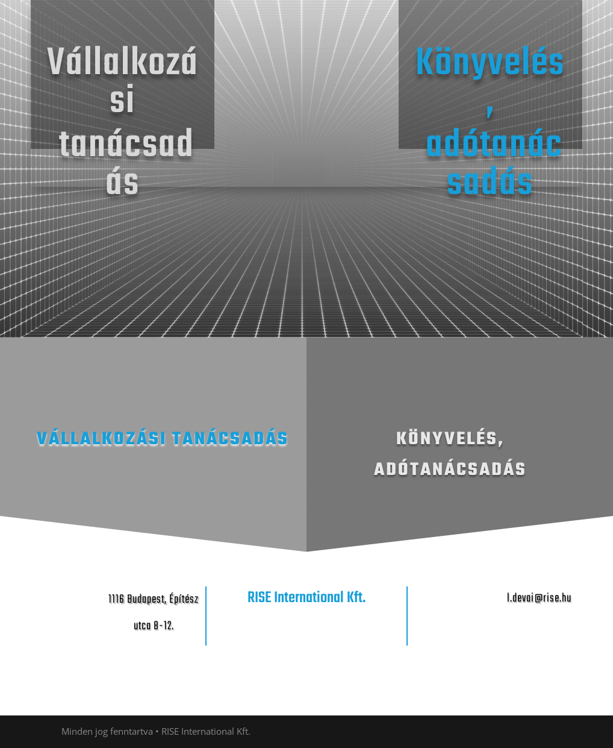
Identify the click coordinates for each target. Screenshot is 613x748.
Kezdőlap (372, 35)
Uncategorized (497, 35)
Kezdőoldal (429, 35)
